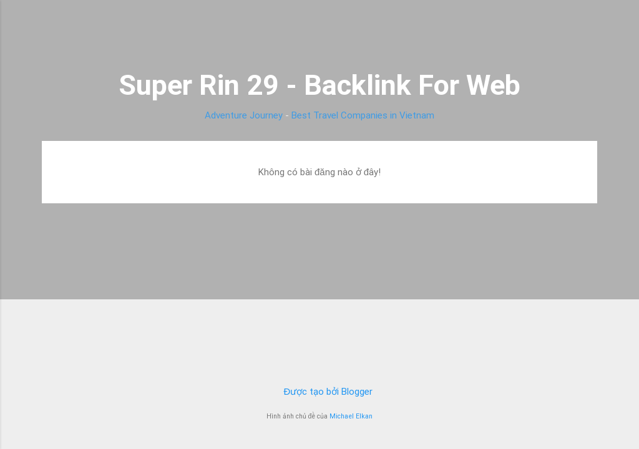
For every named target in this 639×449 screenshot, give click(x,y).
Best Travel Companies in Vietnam (362, 115)
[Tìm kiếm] (589, 34)
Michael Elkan (351, 416)
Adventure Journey (244, 115)
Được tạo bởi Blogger (319, 391)
